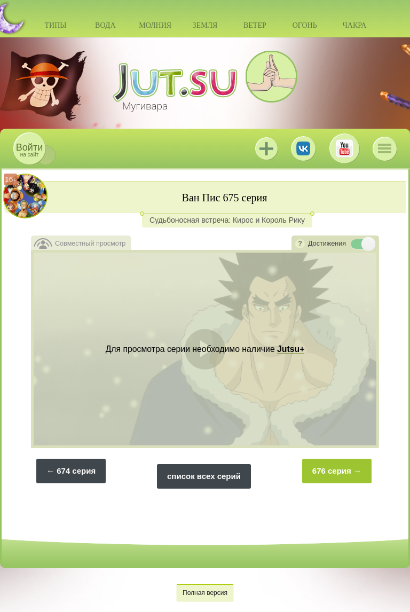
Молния (155, 25)
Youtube (344, 148)
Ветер (254, 25)
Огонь (305, 25)
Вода (105, 25)
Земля (205, 25)
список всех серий (204, 476)
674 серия (76, 470)
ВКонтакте (303, 148)
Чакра (355, 25)
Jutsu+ (266, 148)
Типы (55, 25)
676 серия (331, 470)
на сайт (29, 150)
